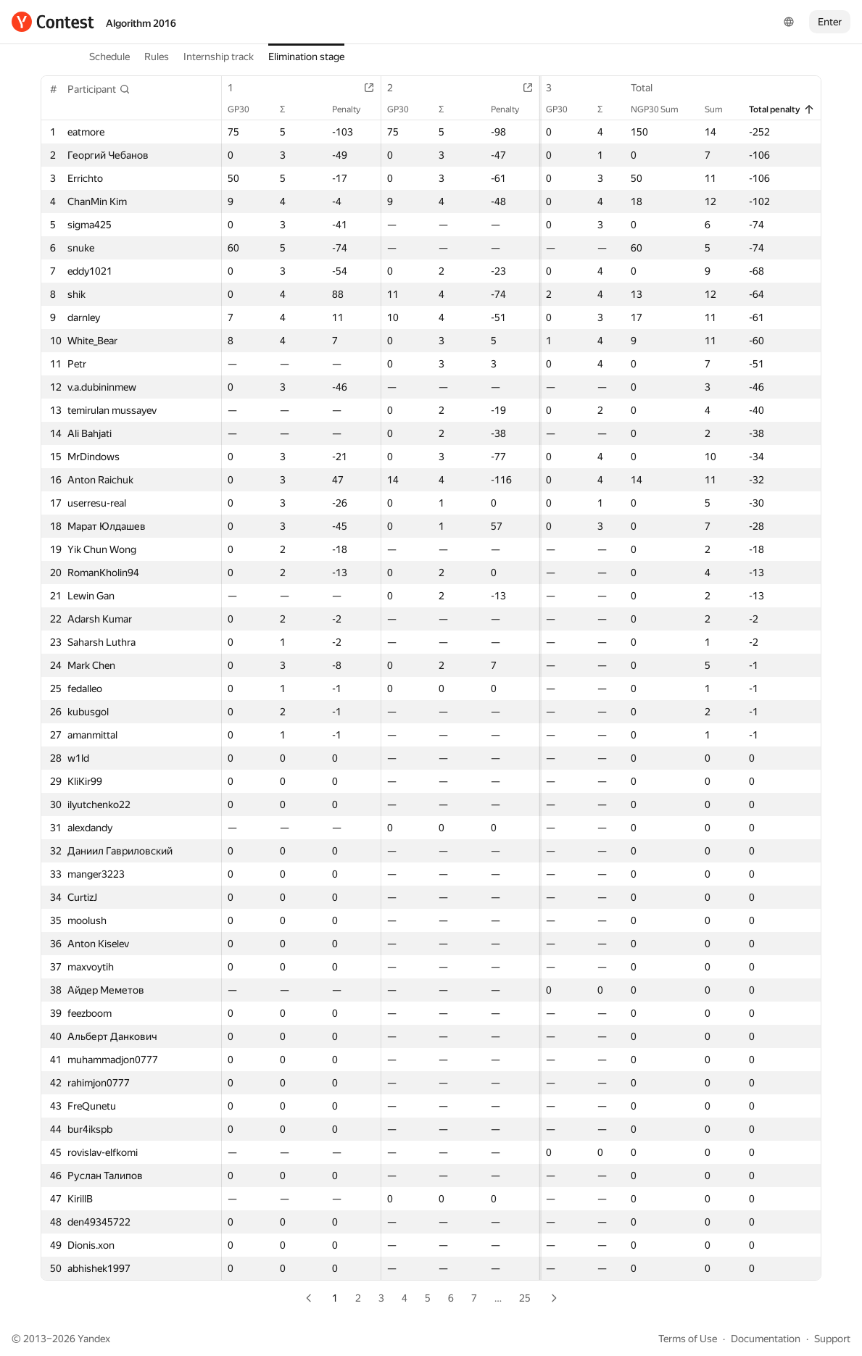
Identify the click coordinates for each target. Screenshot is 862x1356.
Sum (721, 109)
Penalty (342, 109)
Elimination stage (306, 56)
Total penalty (782, 109)
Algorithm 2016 (141, 23)
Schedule (109, 56)
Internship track (218, 56)
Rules (156, 56)
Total (649, 87)
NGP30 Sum (662, 109)
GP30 (246, 109)
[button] (98, 89)
